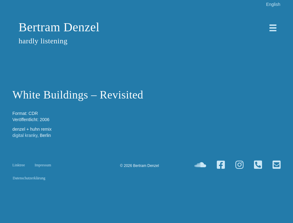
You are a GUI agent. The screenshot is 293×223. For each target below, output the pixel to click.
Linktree (18, 165)
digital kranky (24, 135)
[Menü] (273, 28)
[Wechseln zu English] (273, 4)
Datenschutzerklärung (29, 178)
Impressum (43, 165)
